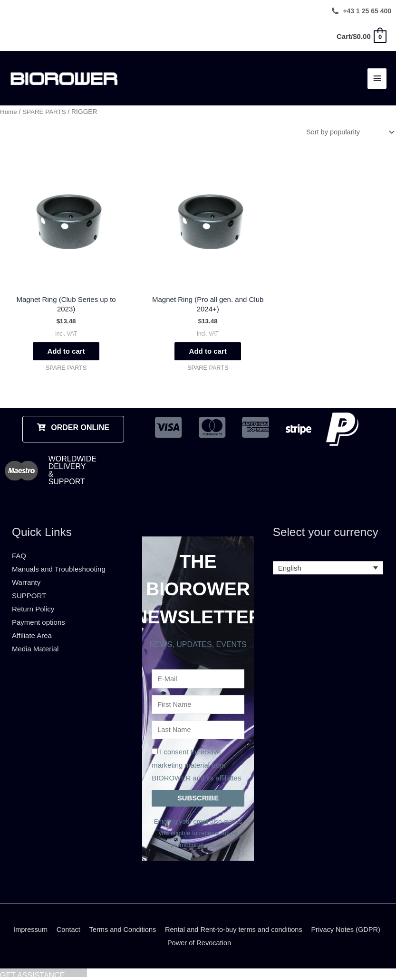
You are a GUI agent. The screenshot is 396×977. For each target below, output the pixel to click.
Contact (104, 924)
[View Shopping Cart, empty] (361, 36)
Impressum (65, 924)
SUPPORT (29, 586)
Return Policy (33, 599)
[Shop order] (347, 128)
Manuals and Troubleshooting (59, 560)
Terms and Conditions (160, 924)
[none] (328, 559)
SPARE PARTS (45, 108)
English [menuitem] (289, 559)
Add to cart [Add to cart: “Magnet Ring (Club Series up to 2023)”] (62, 342)
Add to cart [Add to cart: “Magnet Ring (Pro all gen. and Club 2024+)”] (197, 342)
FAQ (19, 547)
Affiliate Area (32, 626)
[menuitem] (328, 559)
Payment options (38, 613)
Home (9, 108)
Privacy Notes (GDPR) (162, 937)
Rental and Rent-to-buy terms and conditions (274, 924)
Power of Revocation (240, 937)
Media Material (35, 639)
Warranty (26, 573)
